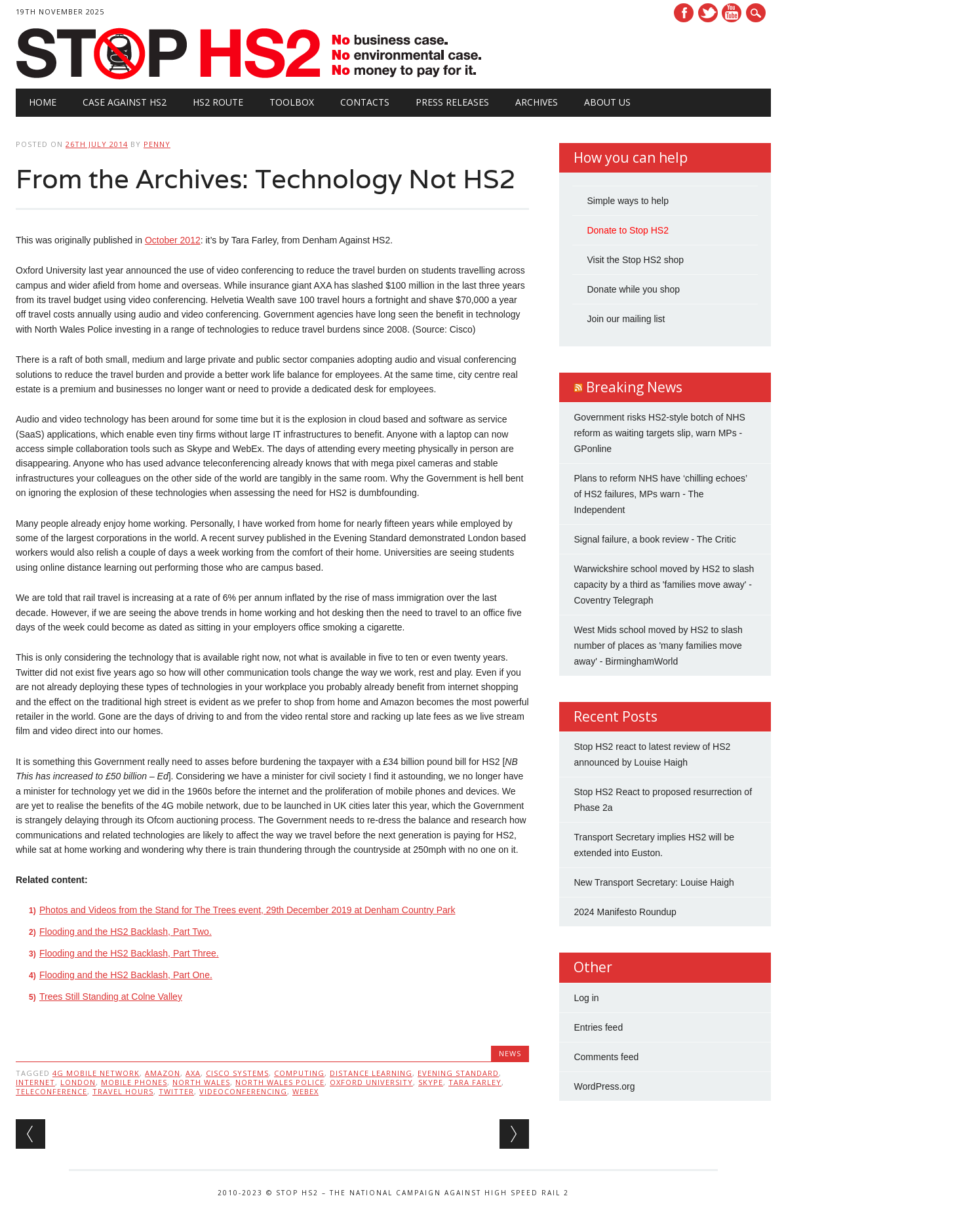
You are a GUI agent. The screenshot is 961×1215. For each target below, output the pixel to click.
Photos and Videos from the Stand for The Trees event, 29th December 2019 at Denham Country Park (247, 910)
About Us (607, 102)
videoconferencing (243, 1091)
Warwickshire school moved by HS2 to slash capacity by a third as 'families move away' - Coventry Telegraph (664, 585)
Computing (299, 1073)
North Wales (201, 1082)
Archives (536, 102)
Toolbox (291, 102)
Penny (157, 144)
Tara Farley (474, 1082)
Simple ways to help (628, 201)
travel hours (122, 1091)
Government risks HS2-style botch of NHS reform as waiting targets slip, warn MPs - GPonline (659, 433)
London (78, 1082)
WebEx (305, 1091)
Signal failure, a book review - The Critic (654, 539)
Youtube (731, 12)
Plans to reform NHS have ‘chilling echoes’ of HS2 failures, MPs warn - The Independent (660, 494)
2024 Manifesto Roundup (625, 912)
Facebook (684, 12)
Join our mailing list (626, 319)
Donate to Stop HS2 (628, 230)
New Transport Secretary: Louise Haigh (654, 882)
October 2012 (173, 240)
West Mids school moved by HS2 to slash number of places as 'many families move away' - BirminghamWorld (658, 646)
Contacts (364, 102)
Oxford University (371, 1082)
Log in (586, 998)
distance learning (371, 1073)
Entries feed (598, 1027)
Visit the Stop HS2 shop (635, 260)
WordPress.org (604, 1086)
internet (35, 1082)
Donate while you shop (633, 289)
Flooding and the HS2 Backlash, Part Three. (129, 953)
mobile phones (134, 1082)
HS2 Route (218, 102)
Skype (430, 1082)
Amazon (162, 1073)
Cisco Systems (237, 1073)
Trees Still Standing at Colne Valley (110, 996)
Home (42, 102)
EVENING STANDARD (458, 1073)
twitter (176, 1091)
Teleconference (51, 1091)
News (510, 1053)
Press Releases (452, 102)
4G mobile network (96, 1073)
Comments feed (606, 1057)
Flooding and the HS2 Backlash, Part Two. (125, 931)
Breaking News (634, 387)
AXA (193, 1073)
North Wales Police (279, 1082)
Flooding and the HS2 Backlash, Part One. (125, 975)
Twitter (708, 12)
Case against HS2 (125, 102)
